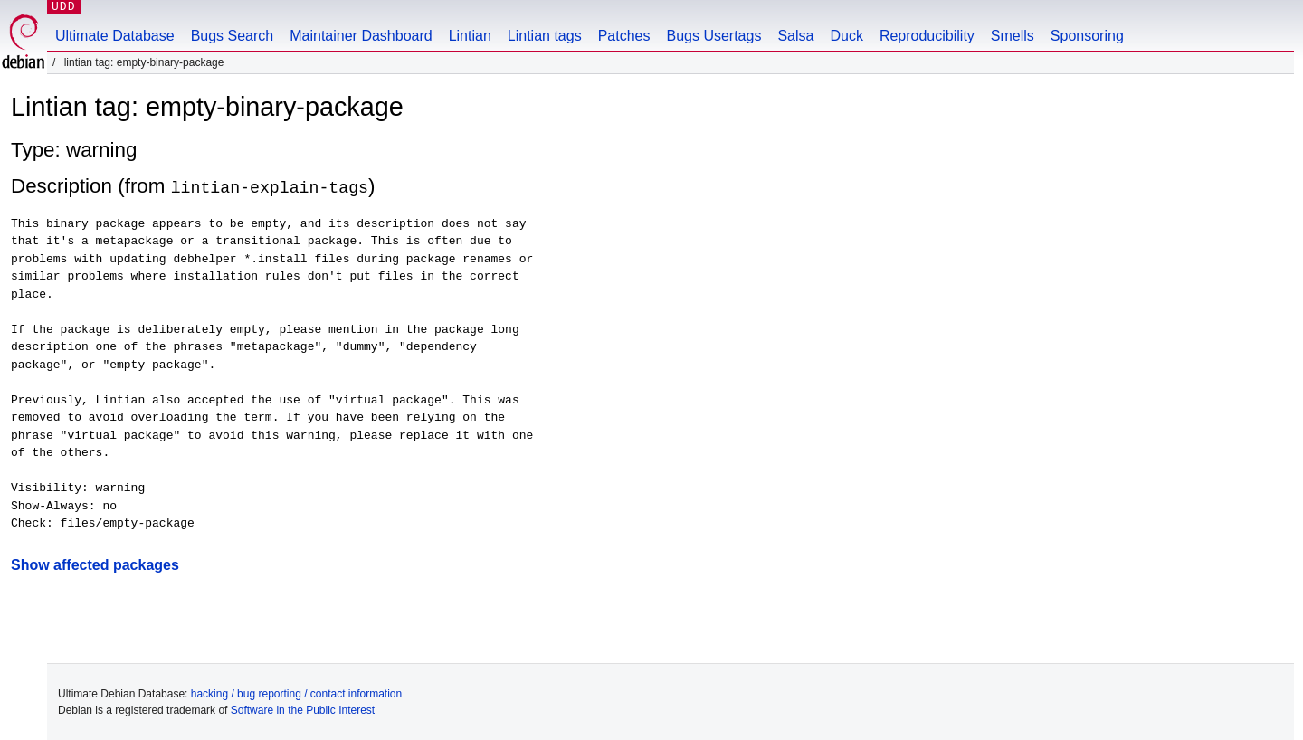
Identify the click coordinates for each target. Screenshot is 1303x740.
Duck (846, 35)
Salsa (795, 35)
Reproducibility (927, 35)
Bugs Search (232, 35)
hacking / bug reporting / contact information (296, 693)
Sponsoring (1087, 35)
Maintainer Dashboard (361, 35)
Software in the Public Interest (303, 709)
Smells (1012, 35)
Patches (624, 35)
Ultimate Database (115, 35)
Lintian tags (545, 35)
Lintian (470, 35)
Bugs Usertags (713, 35)
